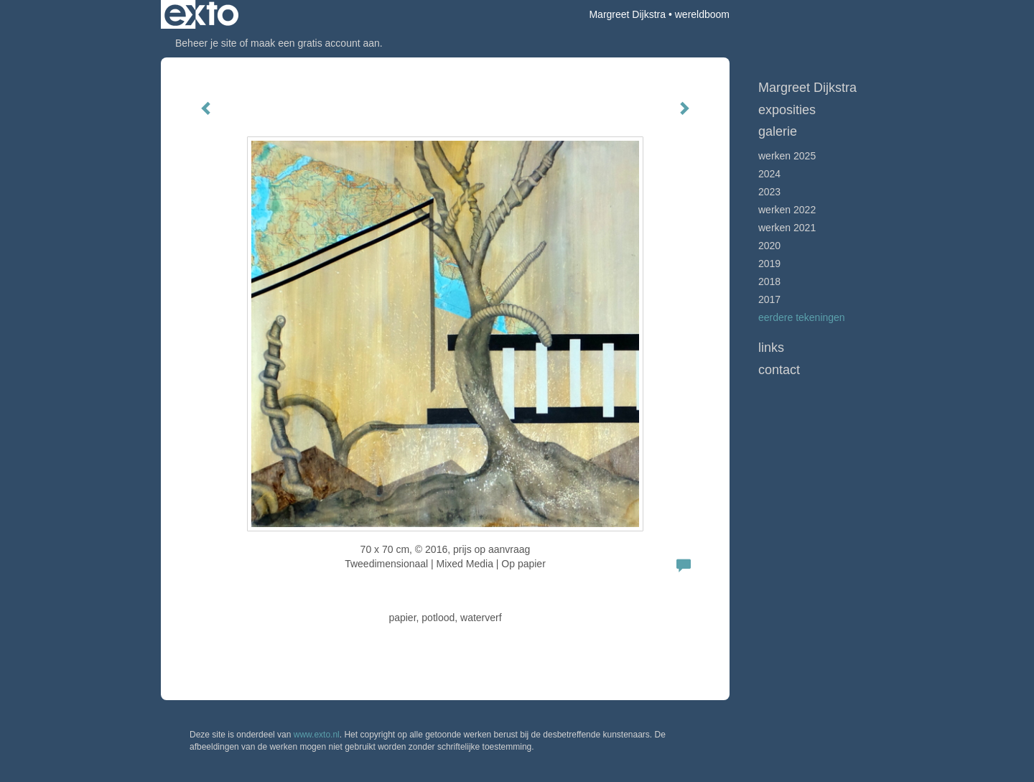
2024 (769, 174)
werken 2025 (787, 156)
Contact (779, 370)
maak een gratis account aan (315, 43)
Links (771, 347)
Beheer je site (206, 43)
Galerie (777, 131)
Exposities (787, 110)
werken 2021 (787, 227)
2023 (769, 191)
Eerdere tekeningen (801, 317)
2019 (769, 263)
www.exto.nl (317, 735)
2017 (769, 299)
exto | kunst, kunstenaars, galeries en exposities (201, 14)
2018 (769, 281)
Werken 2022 (787, 209)
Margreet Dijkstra (627, 14)
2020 (769, 245)
